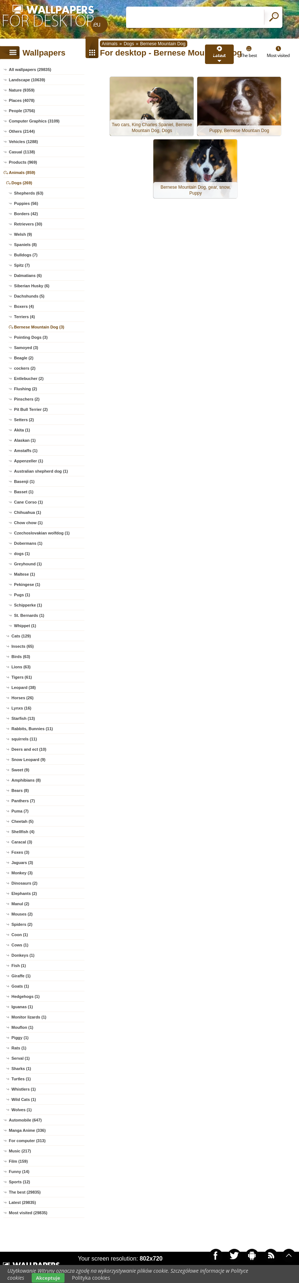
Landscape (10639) (27, 80)
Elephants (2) (24, 893)
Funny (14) (19, 1171)
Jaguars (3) (22, 862)
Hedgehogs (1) (25, 996)
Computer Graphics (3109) (34, 121)
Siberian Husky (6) (31, 286)
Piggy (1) (19, 1037)
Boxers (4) (24, 306)
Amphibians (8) (26, 780)
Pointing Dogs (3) (31, 337)
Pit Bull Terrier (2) (31, 409)
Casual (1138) (22, 152)
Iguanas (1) (22, 1007)
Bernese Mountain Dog (162, 43)
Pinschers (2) (26, 399)
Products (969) (23, 162)
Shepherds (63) (28, 193)
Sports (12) (19, 1182)
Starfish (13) (23, 718)
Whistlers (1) (23, 1089)
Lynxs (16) (21, 708)
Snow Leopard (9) (28, 759)
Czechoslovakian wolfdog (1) (42, 533)
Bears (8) (20, 790)
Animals (110, 43)
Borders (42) (26, 214)
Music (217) (20, 1151)
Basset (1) (24, 492)
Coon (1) (19, 934)
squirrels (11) (24, 739)
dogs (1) (22, 553)
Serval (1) (20, 1058)
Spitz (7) (22, 265)
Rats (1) (18, 1048)
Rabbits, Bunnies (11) (32, 728)
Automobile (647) (25, 1120)
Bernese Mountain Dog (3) (39, 327)
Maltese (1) (24, 574)
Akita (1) (22, 430)
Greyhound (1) (28, 564)
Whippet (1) (25, 625)
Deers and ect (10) (28, 749)
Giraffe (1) (21, 976)
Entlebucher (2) (29, 378)
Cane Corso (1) (28, 502)
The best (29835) (25, 1192)
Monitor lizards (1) (28, 1017)
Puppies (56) (26, 203)
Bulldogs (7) (26, 255)
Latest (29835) (22, 1202)
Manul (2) (20, 904)
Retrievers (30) (28, 224)
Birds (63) (20, 656)
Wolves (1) (21, 1110)
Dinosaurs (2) (24, 883)
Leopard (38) (23, 687)
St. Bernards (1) (29, 615)
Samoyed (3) (26, 347)
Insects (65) (22, 646)
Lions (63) (21, 667)
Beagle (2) (24, 358)
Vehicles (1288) (23, 141)
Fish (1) (18, 965)
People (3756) (22, 111)
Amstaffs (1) (26, 450)
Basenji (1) (24, 481)
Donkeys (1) (22, 955)
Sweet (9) (20, 770)
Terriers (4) (24, 316)
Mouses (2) (21, 914)
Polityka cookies (91, 1277)
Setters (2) (24, 419)
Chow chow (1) (28, 522)
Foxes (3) (20, 852)
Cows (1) (19, 945)
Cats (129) (21, 636)
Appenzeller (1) (28, 461)
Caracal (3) (21, 842)
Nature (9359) (22, 90)
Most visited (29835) (28, 1213)
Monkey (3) (21, 873)
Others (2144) (22, 131)
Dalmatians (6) (28, 275)
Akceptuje (48, 1278)
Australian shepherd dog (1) (41, 471)
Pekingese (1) (27, 584)
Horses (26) (22, 698)
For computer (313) (27, 1140)
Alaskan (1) (25, 440)
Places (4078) (22, 100)
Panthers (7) (23, 801)
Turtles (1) (21, 1079)
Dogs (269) (21, 183)
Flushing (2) (25, 389)
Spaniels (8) (25, 244)
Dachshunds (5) (29, 296)
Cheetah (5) (22, 821)
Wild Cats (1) (23, 1099)
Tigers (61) (21, 677)
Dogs (129, 43)
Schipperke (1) (28, 605)
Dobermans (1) (28, 543)
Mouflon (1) (22, 1027)
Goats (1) (20, 986)
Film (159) (18, 1161)
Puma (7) (19, 811)
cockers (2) (24, 368)
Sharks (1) (21, 1068)
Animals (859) (22, 172)
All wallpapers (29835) (30, 69)
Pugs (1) (22, 595)
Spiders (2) (21, 924)
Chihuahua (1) (27, 512)
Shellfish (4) (22, 831)
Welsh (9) (23, 234)
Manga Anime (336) (27, 1130)
